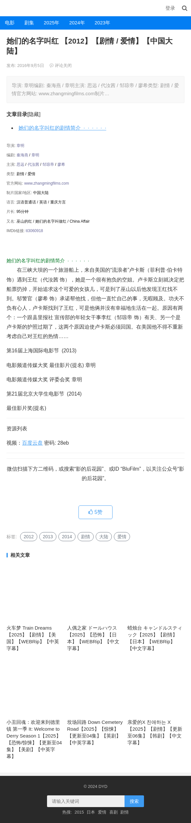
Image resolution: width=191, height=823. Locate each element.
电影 (10, 22)
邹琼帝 (48, 164)
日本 (91, 812)
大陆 (103, 536)
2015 (79, 812)
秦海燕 (22, 155)
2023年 (102, 22)
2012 (29, 536)
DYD (7, 8)
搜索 (134, 801)
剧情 (85, 536)
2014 (67, 536)
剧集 (29, 22)
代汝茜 (33, 164)
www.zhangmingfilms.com (46, 183)
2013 (48, 536)
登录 (170, 8)
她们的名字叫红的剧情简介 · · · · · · (62, 128)
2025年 (51, 22)
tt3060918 (34, 231)
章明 (20, 145)
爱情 (121, 536)
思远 (20, 164)
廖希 (61, 164)
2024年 (77, 22)
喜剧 (113, 812)
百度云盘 (32, 443)
